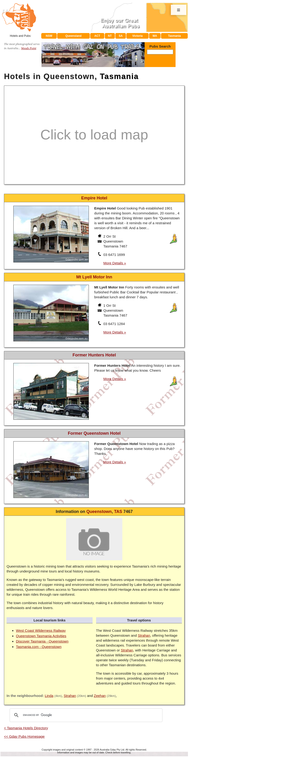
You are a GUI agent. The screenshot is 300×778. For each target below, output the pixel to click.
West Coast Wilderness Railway (41, 630)
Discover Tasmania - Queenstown (42, 641)
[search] (85, 715)
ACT (97, 35)
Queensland (73, 35)
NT (110, 35)
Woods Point (28, 48)
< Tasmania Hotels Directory (26, 728)
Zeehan (100, 696)
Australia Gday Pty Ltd (112, 749)
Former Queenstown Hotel (94, 433)
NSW (49, 35)
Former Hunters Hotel (94, 355)
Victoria (137, 35)
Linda (49, 696)
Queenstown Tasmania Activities (41, 636)
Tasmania (174, 35)
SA (121, 35)
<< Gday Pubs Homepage (24, 736)
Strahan (144, 635)
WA (155, 35)
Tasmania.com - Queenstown (38, 647)
